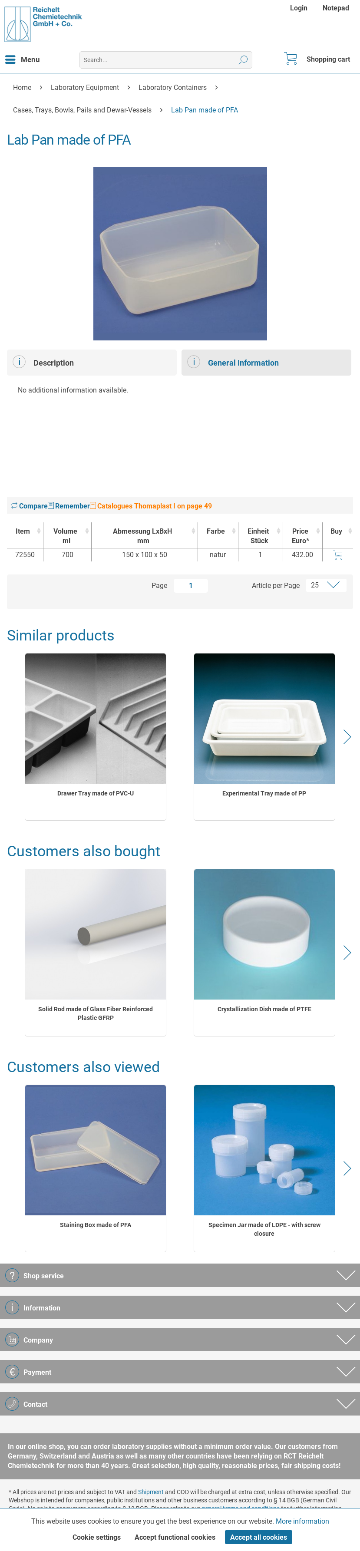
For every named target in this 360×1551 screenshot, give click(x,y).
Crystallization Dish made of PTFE (264, 1009)
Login (298, 8)
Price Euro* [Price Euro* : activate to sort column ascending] (300, 536)
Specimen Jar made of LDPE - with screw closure (264, 1229)
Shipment (151, 1491)
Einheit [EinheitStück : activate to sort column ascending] (258, 536)
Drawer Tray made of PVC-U (95, 793)
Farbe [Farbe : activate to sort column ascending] (216, 531)
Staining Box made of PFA (95, 1224)
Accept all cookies (258, 1537)
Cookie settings (97, 1537)
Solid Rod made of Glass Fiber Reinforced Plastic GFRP (95, 1013)
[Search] (243, 60)
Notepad (336, 8)
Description (43, 361)
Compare (29, 506)
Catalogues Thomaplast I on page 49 (151, 506)
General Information (233, 361)
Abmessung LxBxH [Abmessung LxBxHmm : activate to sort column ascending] (142, 536)
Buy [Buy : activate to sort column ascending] (336, 531)
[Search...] (165, 60)
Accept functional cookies (175, 1537)
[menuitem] (300, 8)
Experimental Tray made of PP (264, 793)
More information (302, 1521)
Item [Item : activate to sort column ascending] (23, 531)
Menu (22, 58)
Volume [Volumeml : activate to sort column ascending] (65, 536)
